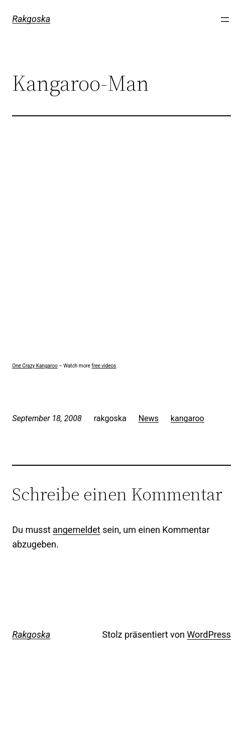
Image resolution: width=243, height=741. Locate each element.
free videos (103, 365)
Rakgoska (31, 19)
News (149, 418)
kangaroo (187, 418)
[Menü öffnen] (225, 20)
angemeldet (76, 529)
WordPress (208, 634)
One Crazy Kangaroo (35, 365)
